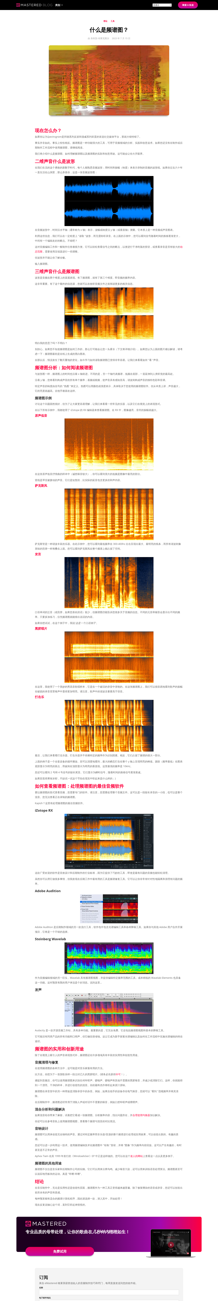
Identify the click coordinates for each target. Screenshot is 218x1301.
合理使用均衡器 (141, 1115)
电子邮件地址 (45, 1297)
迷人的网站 (136, 1156)
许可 (118, 1074)
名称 (41, 1287)
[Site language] (162, 5)
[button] (59, 5)
